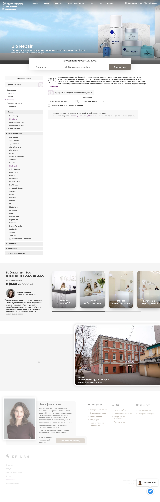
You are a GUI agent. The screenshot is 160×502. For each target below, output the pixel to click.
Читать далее (54, 86)
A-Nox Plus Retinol (16, 158)
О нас (91, 9)
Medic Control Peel (16, 123)
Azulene (12, 161)
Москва (28, 79)
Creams (12, 177)
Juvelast (12, 192)
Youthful (12, 237)
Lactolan (12, 199)
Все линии (13, 139)
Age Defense (14, 145)
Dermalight (13, 180)
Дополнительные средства (20, 240)
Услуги (46, 9)
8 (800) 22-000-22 (11, 6)
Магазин (59, 9)
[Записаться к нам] (133, 9)
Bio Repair (13, 167)
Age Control (14, 142)
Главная (35, 9)
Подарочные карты (75, 9)
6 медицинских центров (13, 3)
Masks (11, 205)
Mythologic (13, 211)
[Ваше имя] (48, 67)
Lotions (12, 202)
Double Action (14, 183)
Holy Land (31, 53)
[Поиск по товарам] (64, 101)
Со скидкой (11, 108)
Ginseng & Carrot (15, 189)
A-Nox (11, 155)
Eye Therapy (14, 186)
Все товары (11, 91)
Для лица (10, 95)
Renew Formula (15, 227)
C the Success (14, 170)
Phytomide (13, 221)
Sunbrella (13, 230)
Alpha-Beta (13, 151)
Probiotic (12, 224)
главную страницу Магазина (86, 116)
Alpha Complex (15, 148)
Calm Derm (13, 173)
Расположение (106, 9)
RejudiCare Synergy (16, 127)
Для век (10, 98)
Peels (11, 215)
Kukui (11, 196)
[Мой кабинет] (151, 9)
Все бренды (14, 117)
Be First (12, 164)
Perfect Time (14, 218)
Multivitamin (14, 208)
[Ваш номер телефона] (87, 67)
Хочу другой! (14, 130)
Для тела (10, 101)
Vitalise (12, 234)
